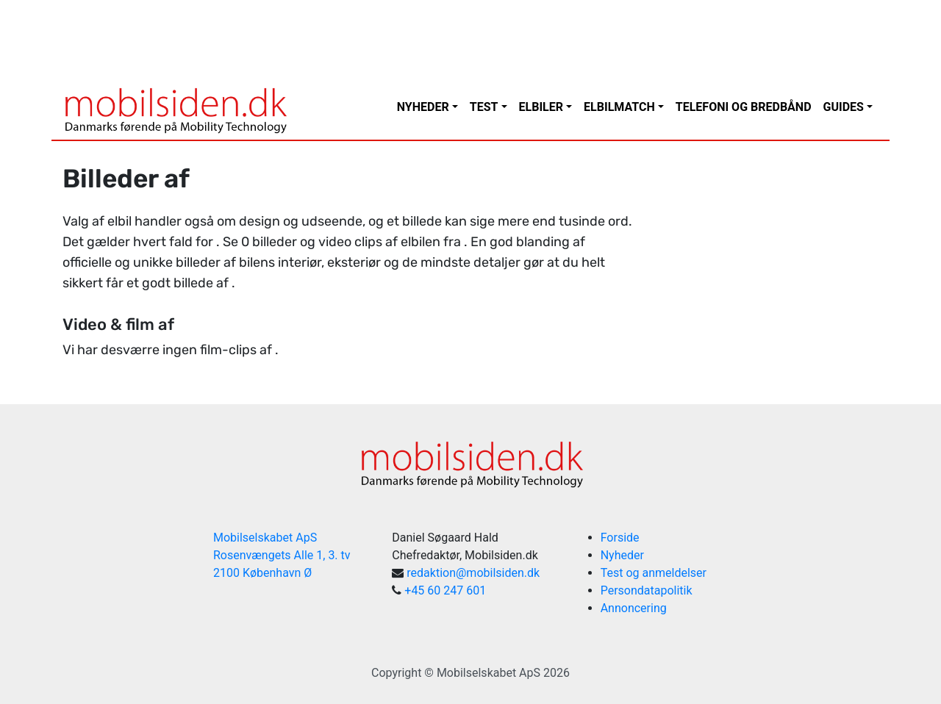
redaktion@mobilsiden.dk (473, 573)
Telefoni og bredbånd (744, 107)
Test (484, 107)
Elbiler (541, 107)
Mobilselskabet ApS (488, 673)
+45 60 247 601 (445, 590)
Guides (843, 107)
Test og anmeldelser (653, 573)
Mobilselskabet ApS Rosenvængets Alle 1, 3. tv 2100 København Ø (282, 555)
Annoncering (634, 608)
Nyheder (423, 107)
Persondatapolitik (647, 590)
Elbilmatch (619, 107)
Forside (620, 538)
